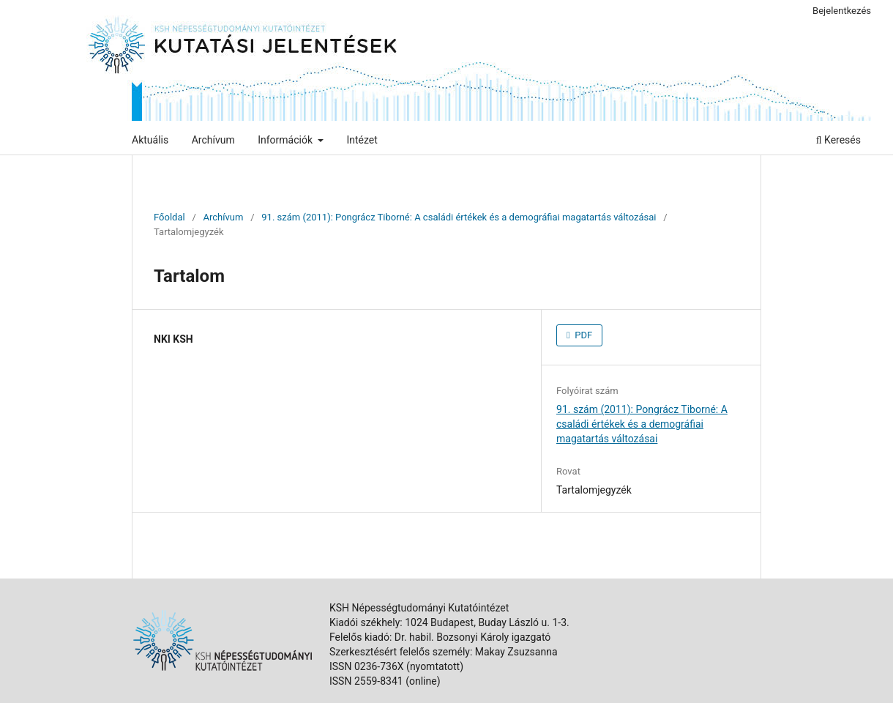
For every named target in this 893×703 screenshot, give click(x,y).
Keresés (838, 140)
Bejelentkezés (841, 10)
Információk (286, 140)
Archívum (213, 140)
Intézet (361, 140)
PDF (582, 335)
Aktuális (150, 140)
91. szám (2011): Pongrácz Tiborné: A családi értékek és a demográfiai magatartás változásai (458, 217)
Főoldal (169, 217)
